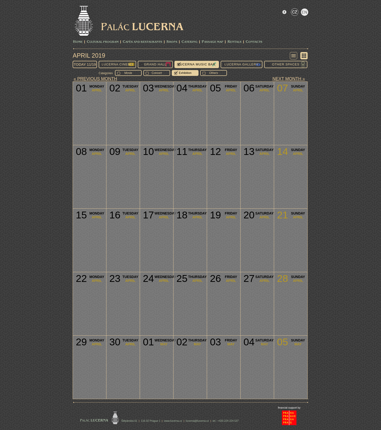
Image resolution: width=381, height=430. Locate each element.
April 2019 (89, 55)
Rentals (234, 42)
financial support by (289, 407)
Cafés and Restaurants (142, 42)
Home (78, 42)
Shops (171, 42)
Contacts (254, 42)
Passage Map (212, 42)
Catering (190, 42)
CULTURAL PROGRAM (103, 42)
